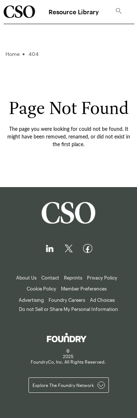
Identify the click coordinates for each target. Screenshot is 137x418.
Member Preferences (84, 289)
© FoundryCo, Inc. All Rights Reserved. (68, 356)
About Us (26, 278)
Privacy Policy (102, 278)
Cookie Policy (41, 289)
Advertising (31, 300)
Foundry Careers (67, 300)
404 (33, 54)
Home (12, 54)
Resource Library (74, 11)
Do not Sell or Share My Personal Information (68, 309)
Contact (50, 278)
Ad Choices (102, 300)
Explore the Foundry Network (69, 385)
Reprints (73, 278)
